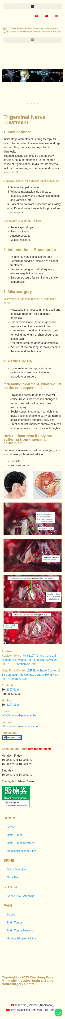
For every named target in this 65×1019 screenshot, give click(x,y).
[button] (32, 6)
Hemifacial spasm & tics (21, 850)
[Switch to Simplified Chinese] (46, 16)
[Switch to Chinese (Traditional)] (36, 16)
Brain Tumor (14, 835)
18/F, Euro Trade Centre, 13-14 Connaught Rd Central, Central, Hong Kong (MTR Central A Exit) (31, 674)
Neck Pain (13, 877)
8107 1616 (13, 704)
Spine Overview (16, 869)
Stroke (11, 827)
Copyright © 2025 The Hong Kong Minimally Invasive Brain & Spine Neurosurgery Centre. (28, 980)
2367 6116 (13, 689)
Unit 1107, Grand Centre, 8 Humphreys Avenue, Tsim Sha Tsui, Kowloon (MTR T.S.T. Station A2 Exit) (29, 659)
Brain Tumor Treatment (21, 843)
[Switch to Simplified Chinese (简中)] (24, 1010)
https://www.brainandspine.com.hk (23, 726)
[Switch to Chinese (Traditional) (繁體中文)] (32, 1005)
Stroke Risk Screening (20, 896)
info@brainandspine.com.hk (19, 715)
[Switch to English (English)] (52, 1010)
